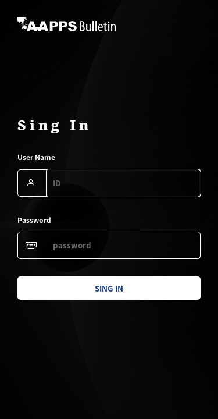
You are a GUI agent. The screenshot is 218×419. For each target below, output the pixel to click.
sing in (109, 288)
